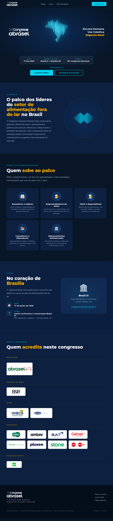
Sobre (43, 4)
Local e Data (99, 500)
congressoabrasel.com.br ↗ (83, 307)
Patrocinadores (63, 4)
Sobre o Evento (100, 497)
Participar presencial (69, 73)
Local (51, 4)
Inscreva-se (99, 4)
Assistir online (42, 73)
